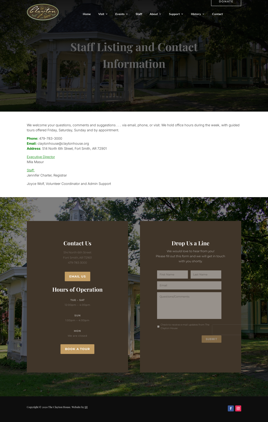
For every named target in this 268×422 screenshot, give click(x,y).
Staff (139, 14)
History (196, 14)
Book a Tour (77, 349)
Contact (217, 14)
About (154, 14)
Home (87, 14)
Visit (101, 14)
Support (174, 14)
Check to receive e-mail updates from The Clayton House (185, 325)
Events (120, 14)
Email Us (77, 276)
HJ (86, 407)
